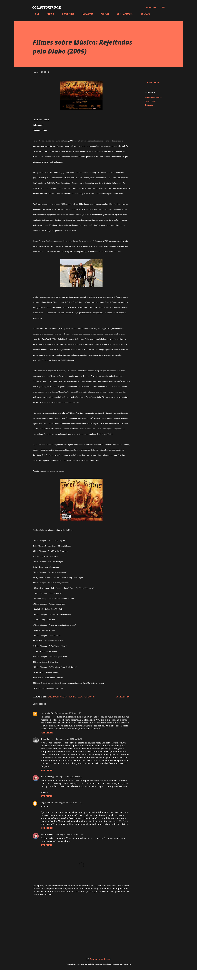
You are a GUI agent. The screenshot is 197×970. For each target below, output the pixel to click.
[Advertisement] (77, 917)
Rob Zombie (149, 105)
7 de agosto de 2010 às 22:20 (68, 713)
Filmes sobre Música (153, 97)
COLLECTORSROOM (46, 7)
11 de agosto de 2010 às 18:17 (68, 802)
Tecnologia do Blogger (98, 959)
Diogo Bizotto (47, 739)
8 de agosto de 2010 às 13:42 (69, 739)
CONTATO (144, 14)
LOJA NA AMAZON (124, 14)
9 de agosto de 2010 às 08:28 (69, 776)
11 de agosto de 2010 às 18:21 (69, 834)
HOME (35, 14)
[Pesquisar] (151, 7)
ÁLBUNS (49, 14)
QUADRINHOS (66, 14)
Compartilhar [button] (152, 82)
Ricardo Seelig (150, 101)
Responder (47, 732)
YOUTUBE (103, 14)
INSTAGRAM (85, 14)
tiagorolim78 (47, 713)
